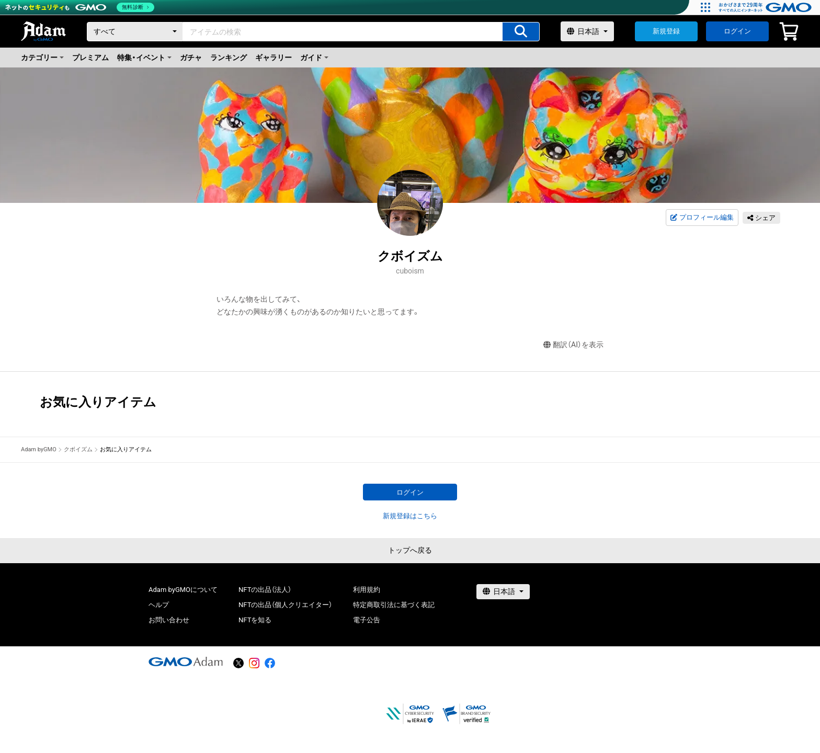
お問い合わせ (169, 620)
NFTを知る (254, 620)
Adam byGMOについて (183, 590)
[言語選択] (587, 31)
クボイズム (78, 449)
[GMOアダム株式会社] (186, 661)
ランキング (228, 57)
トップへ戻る (410, 550)
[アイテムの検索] (521, 31)
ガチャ (191, 57)
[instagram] (254, 663)
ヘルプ (159, 605)
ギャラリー (273, 57)
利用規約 (366, 590)
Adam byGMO (38, 449)
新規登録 (666, 31)
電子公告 (366, 620)
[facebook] (270, 663)
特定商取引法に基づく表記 (394, 605)
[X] (238, 663)
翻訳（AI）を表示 (573, 344)
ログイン (737, 31)
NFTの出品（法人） (264, 590)
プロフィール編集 (701, 217)
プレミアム (90, 57)
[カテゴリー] (135, 31)
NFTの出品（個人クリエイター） (285, 605)
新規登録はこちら (410, 516)
